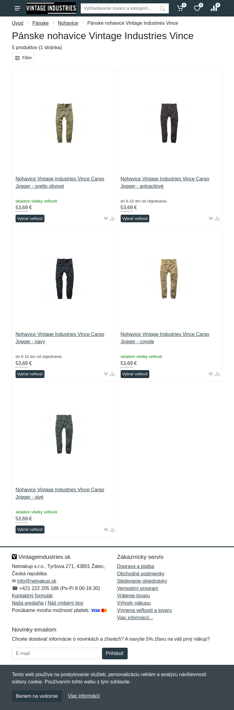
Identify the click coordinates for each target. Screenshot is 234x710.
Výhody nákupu (134, 603)
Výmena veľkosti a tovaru (144, 610)
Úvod (17, 23)
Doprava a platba (135, 566)
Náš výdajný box (65, 603)
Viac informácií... (135, 617)
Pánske (40, 23)
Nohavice (68, 23)
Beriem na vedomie (37, 696)
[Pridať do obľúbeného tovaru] (106, 219)
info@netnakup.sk (36, 581)
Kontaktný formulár (32, 595)
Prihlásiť (115, 653)
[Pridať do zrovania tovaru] (112, 219)
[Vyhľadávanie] (118, 8)
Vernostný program (137, 588)
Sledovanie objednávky (142, 581)
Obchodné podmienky (141, 573)
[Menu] (17, 8)
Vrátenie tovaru (133, 595)
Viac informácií (84, 695)
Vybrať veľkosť (30, 218)
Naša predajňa (28, 603)
